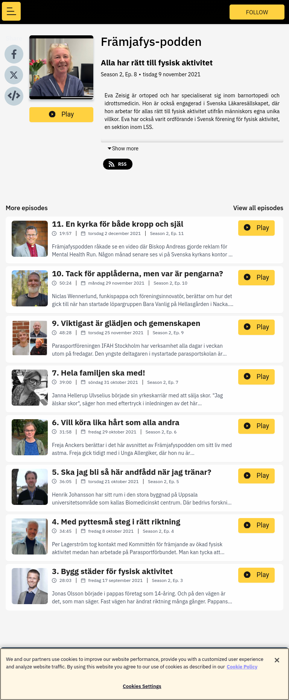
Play (61, 114)
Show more (122, 148)
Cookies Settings (142, 691)
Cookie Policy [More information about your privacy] (242, 671)
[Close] (277, 664)
